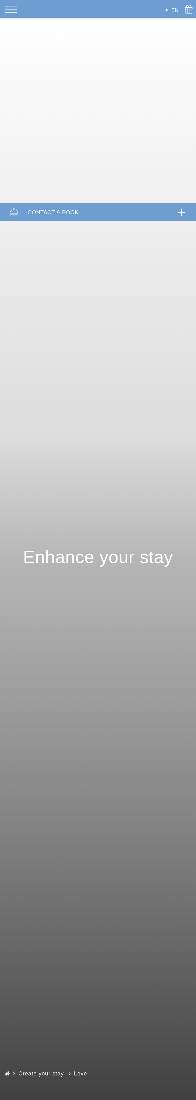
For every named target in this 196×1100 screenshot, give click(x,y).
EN (175, 10)
